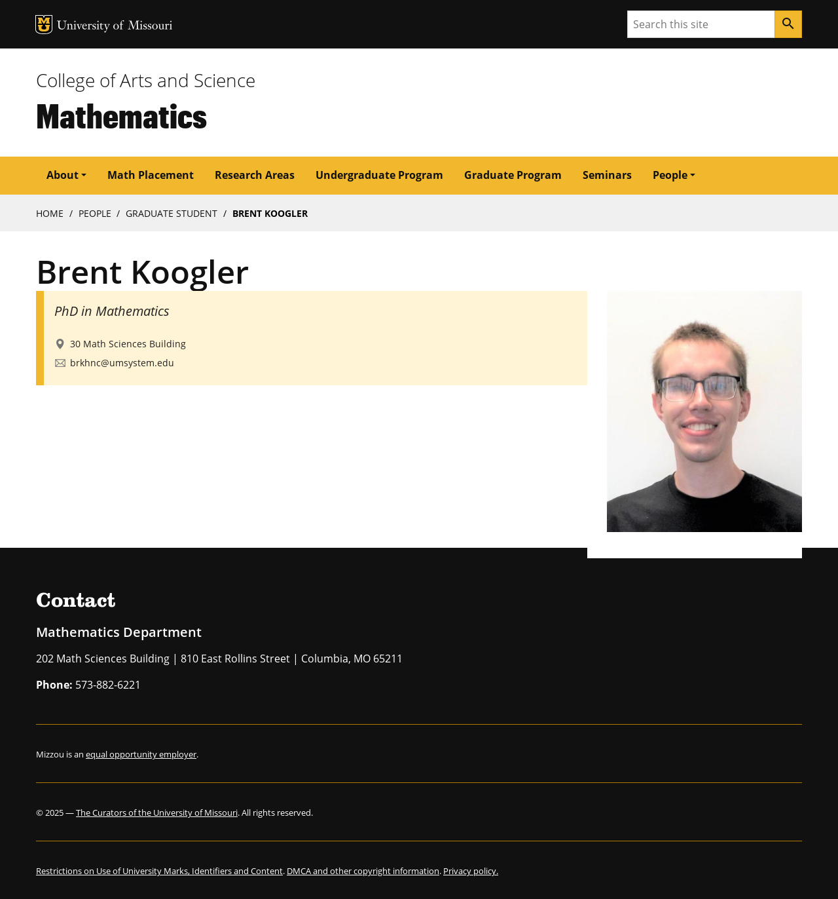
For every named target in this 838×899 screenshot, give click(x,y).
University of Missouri (115, 26)
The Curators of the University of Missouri (157, 812)
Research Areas (255, 175)
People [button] (670, 175)
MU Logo (43, 24)
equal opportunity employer (141, 754)
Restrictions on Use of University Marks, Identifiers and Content (159, 871)
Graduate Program (513, 175)
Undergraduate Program (379, 175)
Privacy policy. (470, 871)
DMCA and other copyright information (363, 871)
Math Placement (150, 175)
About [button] (62, 175)
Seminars (607, 175)
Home (50, 213)
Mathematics (121, 115)
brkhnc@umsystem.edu (122, 362)
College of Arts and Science (145, 79)
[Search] (788, 24)
